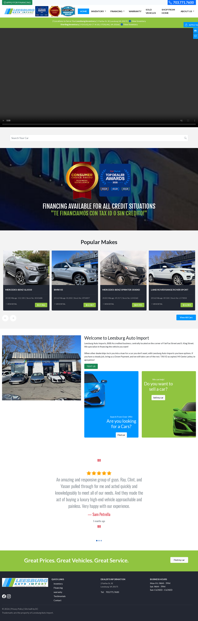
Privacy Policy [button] (17, 609)
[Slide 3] (101, 541)
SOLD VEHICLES (151, 11)
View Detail (11, 304)
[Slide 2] (99, 541)
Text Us (91, 366)
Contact (57, 600)
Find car (121, 435)
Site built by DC (31, 609)
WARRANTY (135, 11)
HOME (83, 11)
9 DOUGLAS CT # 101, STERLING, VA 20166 (100, 24)
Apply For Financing (17, 2)
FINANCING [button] (116, 11)
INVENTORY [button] (97, 11)
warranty (58, 592)
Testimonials (60, 596)
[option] (26, 280)
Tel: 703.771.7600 (110, 592)
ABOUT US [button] (187, 11)
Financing (58, 587)
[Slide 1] (96, 541)
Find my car (179, 560)
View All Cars (186, 317)
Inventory (58, 583)
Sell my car (158, 397)
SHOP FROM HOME (168, 11)
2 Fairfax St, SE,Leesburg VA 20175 (112, 21)
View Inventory (137, 21)
